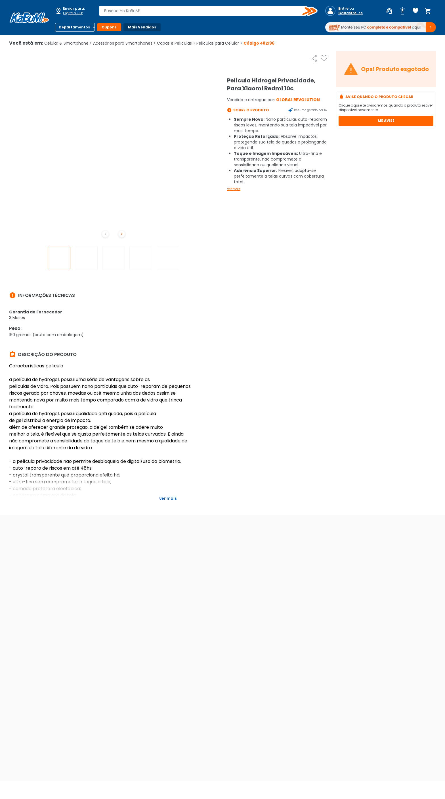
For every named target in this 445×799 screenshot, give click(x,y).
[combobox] (204, 11)
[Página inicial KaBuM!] (29, 17)
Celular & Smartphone (68, 43)
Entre (343, 8)
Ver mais (233, 189)
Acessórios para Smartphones (124, 43)
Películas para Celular (219, 43)
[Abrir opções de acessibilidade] (402, 11)
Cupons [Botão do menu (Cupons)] (109, 27)
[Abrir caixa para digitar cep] (73, 10)
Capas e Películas (176, 43)
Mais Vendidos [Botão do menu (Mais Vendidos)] (142, 27)
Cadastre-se (350, 13)
